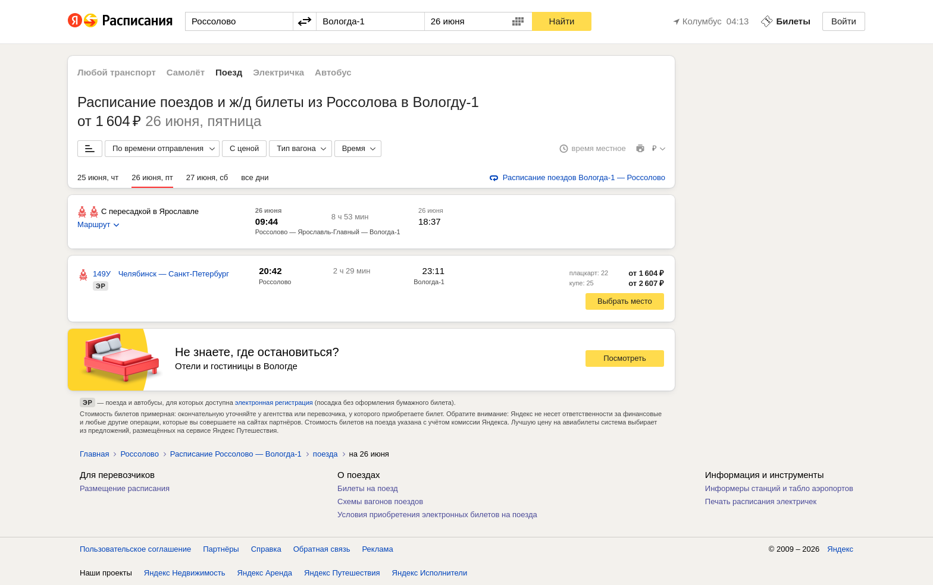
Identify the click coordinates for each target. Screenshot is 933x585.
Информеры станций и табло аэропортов (779, 488)
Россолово (139, 453)
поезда (325, 453)
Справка (266, 549)
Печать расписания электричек (760, 501)
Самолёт (186, 72)
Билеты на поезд (367, 488)
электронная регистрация (274, 402)
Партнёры (221, 549)
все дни (254, 177)
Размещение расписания (125, 488)
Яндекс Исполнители (430, 572)
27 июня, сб (207, 177)
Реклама (377, 549)
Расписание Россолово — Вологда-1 (236, 453)
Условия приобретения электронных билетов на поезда (437, 514)
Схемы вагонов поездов (380, 501)
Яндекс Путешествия (342, 572)
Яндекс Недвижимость (185, 572)
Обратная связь (321, 549)
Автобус (333, 72)
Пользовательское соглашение (135, 549)
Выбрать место (624, 301)
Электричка (278, 72)
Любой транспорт (116, 72)
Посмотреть (624, 358)
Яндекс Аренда (264, 572)
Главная (94, 453)
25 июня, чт (97, 177)
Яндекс (840, 549)
